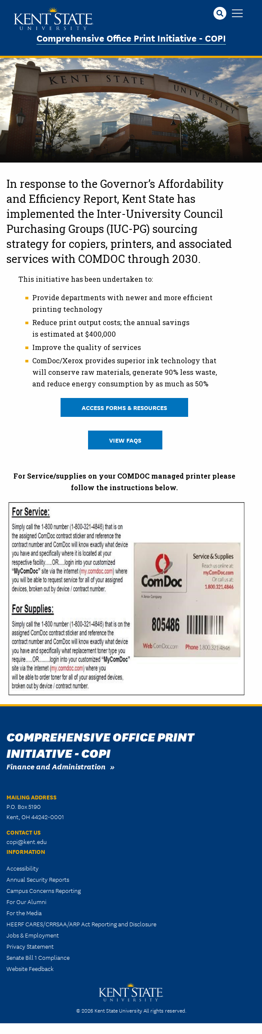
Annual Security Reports (37, 879)
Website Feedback (30, 968)
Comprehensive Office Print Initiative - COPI (131, 37)
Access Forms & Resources (124, 407)
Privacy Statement (30, 946)
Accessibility (22, 868)
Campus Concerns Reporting (43, 890)
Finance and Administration (56, 766)
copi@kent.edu (26, 841)
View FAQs (125, 440)
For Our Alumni (26, 901)
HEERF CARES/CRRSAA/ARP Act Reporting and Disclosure (81, 923)
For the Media (24, 912)
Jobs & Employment (32, 935)
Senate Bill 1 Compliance (38, 957)
